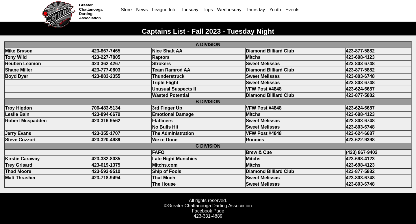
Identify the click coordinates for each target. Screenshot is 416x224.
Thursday (255, 9)
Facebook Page (208, 210)
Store (126, 9)
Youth (275, 9)
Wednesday (229, 9)
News (142, 9)
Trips (208, 9)
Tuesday (189, 9)
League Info (164, 9)
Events (292, 9)
